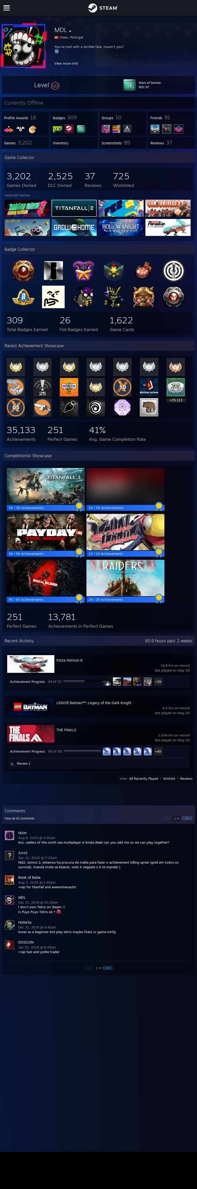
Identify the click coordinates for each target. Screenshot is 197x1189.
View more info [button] (66, 63)
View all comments (20, 818)
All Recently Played (143, 778)
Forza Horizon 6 (69, 660)
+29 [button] (158, 682)
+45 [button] (158, 751)
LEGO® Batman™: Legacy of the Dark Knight (93, 703)
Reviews (186, 778)
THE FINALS (66, 730)
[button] (46, 85)
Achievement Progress (27, 682)
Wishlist (169, 778)
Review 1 (24, 763)
